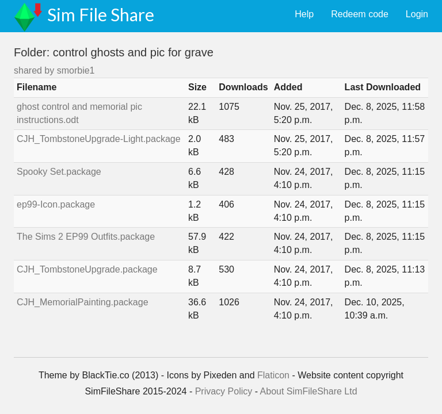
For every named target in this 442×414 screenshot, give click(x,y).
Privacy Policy (224, 391)
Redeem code (359, 14)
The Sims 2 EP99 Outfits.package (86, 236)
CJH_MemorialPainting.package (82, 302)
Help (304, 14)
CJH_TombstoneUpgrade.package (87, 269)
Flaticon (273, 375)
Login (417, 14)
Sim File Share (100, 14)
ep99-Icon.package (56, 204)
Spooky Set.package (59, 172)
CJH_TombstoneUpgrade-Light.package (99, 139)
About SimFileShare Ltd (308, 391)
